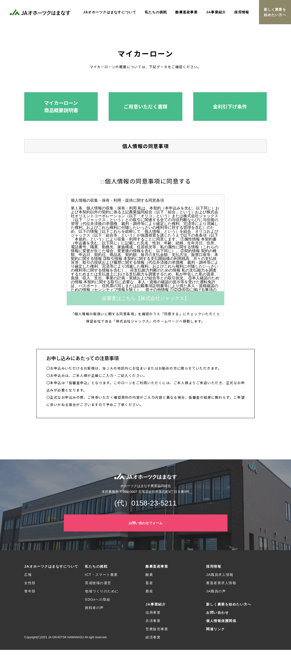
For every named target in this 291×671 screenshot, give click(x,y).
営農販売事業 (157, 629)
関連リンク (215, 629)
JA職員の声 (216, 591)
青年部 (30, 591)
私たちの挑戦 (96, 566)
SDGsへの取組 (98, 599)
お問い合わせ (217, 612)
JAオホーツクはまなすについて (51, 566)
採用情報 (213, 566)
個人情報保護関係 (221, 621)
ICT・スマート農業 (101, 575)
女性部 (30, 583)
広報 (28, 575)
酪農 (149, 575)
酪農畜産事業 (157, 566)
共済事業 (153, 621)
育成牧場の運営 (98, 583)
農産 (149, 591)
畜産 (149, 583)
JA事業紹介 (156, 604)
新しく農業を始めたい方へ (275, 12)
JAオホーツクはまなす (40, 12)
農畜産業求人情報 (221, 583)
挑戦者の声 (94, 608)
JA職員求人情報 (220, 575)
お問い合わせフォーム (145, 523)
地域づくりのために (102, 591)
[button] (61, 106)
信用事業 (153, 612)
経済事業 (153, 637)
